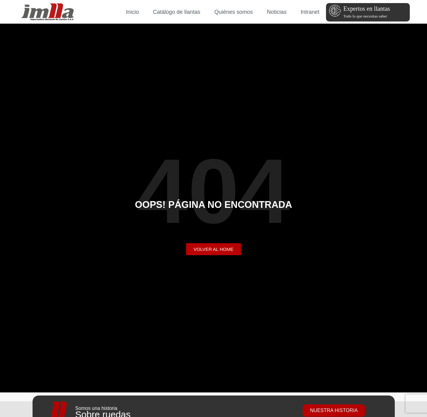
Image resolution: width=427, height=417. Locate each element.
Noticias (276, 12)
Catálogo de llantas (176, 12)
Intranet (310, 12)
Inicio (132, 12)
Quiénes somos (233, 12)
